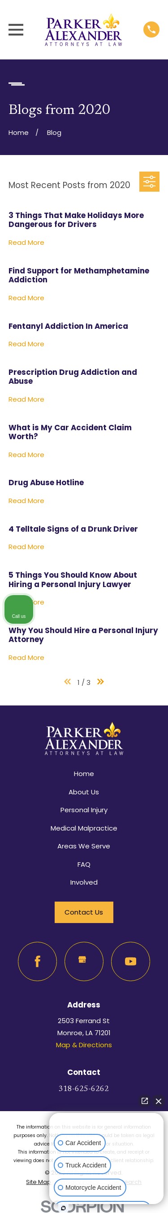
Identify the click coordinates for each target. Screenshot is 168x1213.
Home (84, 773)
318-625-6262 (84, 1089)
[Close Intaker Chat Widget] (158, 1101)
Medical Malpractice (84, 828)
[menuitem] (38, 1182)
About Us (84, 792)
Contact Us (84, 912)
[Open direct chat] (144, 1101)
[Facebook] (37, 961)
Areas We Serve (83, 846)
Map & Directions (84, 1044)
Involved (84, 882)
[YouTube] (131, 961)
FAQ (84, 864)
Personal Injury (84, 809)
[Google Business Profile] (84, 961)
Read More (26, 243)
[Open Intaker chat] (63, 1208)
